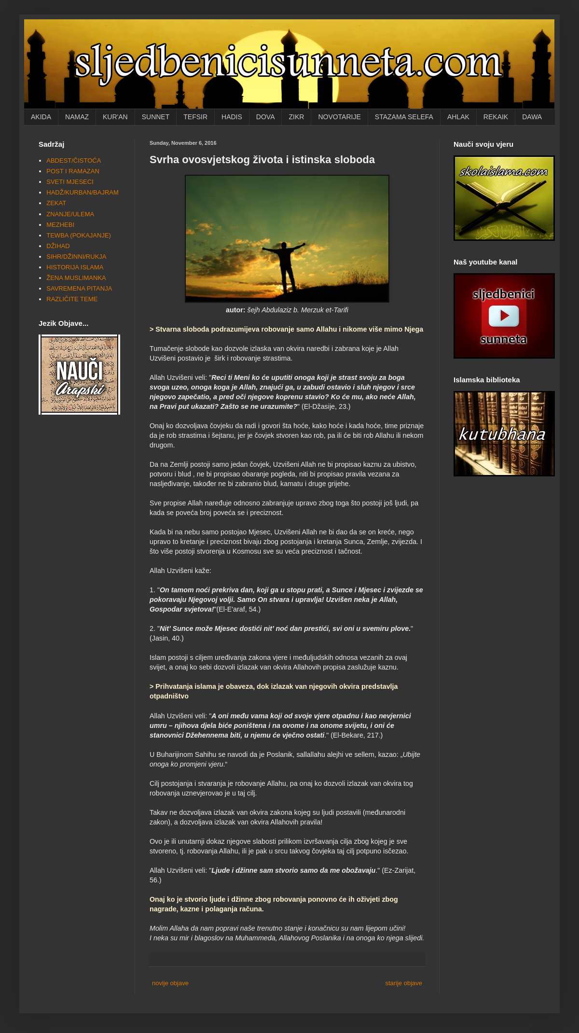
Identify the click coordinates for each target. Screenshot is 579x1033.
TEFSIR (195, 117)
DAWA (532, 117)
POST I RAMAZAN (72, 171)
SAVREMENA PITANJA (79, 288)
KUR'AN (115, 117)
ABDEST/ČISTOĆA (73, 160)
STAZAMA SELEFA (404, 117)
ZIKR (296, 117)
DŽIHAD (57, 246)
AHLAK (458, 117)
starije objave (403, 983)
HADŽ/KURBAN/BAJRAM (82, 192)
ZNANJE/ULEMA (70, 214)
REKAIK (495, 117)
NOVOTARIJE (339, 117)
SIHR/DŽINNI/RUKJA (76, 256)
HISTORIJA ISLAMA (74, 267)
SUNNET (156, 117)
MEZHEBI (60, 224)
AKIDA (41, 117)
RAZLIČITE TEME (71, 299)
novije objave (170, 983)
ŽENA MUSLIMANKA (76, 277)
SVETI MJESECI (70, 181)
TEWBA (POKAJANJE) (78, 235)
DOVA (265, 117)
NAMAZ (77, 117)
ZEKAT (56, 203)
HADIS (231, 117)
